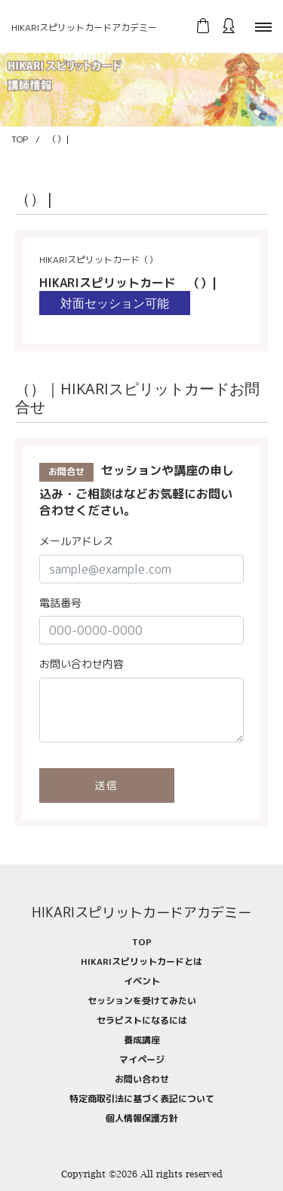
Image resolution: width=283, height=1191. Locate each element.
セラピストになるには (142, 1020)
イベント (142, 981)
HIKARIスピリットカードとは (141, 961)
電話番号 (60, 603)
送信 (107, 785)
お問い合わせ (142, 1079)
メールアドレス (76, 541)
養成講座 (142, 1039)
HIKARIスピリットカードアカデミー (84, 27)
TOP (19, 139)
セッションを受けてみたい (142, 1000)
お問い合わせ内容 (81, 664)
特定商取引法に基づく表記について (141, 1098)
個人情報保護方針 (142, 1118)
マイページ (142, 1059)
